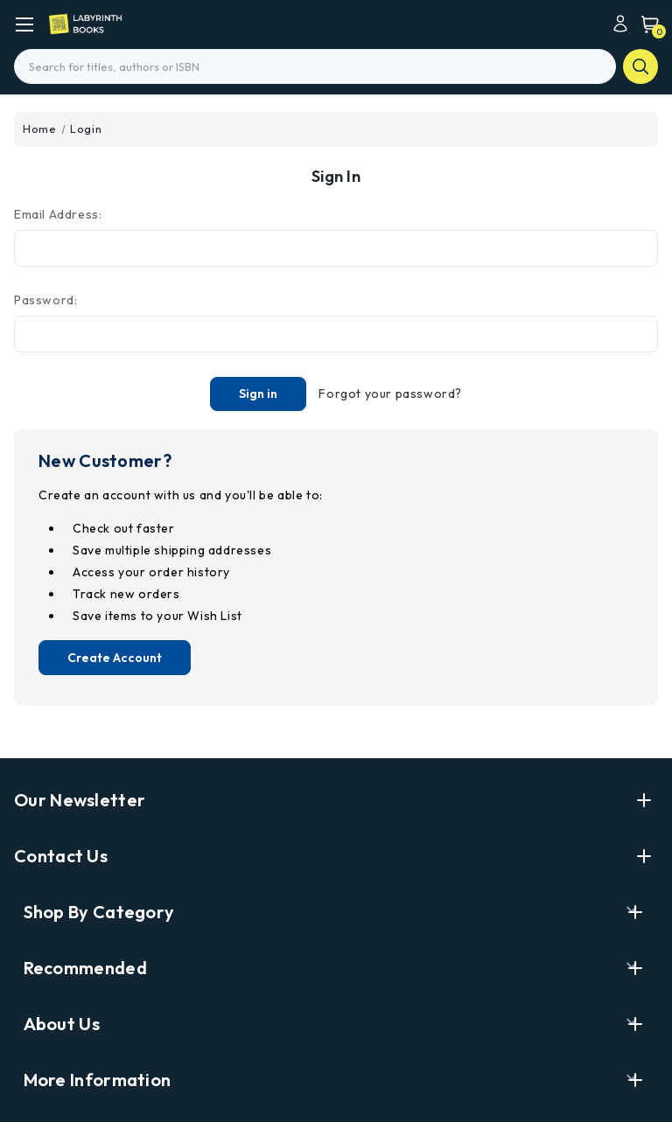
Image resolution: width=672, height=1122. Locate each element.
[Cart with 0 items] (646, 23)
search (640, 66)
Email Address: (58, 214)
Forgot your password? (390, 393)
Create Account (114, 658)
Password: (45, 300)
